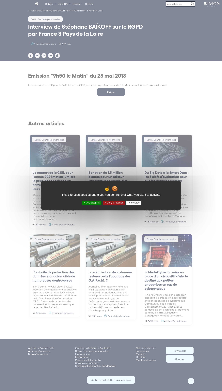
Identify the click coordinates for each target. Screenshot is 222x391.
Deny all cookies (113, 203)
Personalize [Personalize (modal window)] (134, 203)
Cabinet (49, 4)
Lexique (77, 4)
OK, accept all (91, 203)
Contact (89, 4)
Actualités (63, 4)
